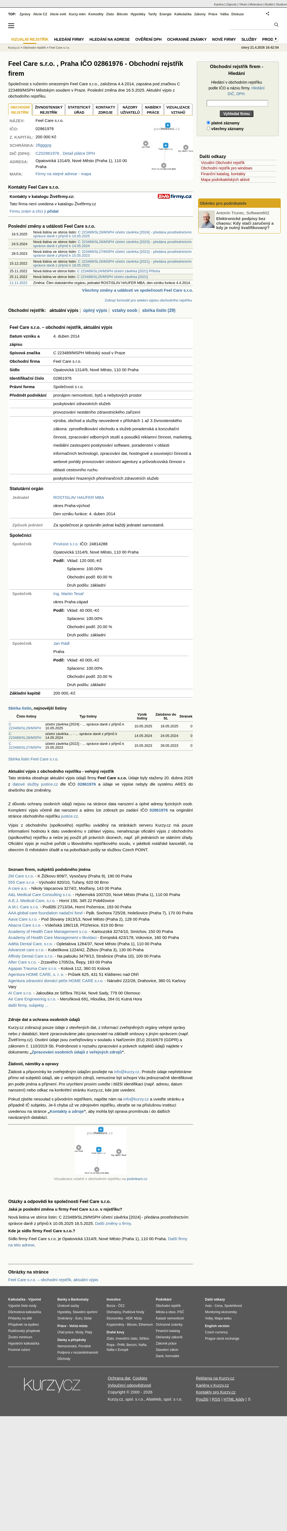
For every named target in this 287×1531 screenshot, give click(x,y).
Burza (111, 1306)
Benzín (132, 1345)
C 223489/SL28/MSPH (25, 736)
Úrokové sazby (68, 1306)
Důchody (63, 1359)
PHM (121, 1345)
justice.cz (69, 816)
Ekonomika (115, 1318)
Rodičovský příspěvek (24, 1331)
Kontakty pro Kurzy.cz (216, 1392)
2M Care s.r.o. (21, 876)
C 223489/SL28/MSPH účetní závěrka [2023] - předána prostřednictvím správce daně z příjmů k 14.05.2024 (112, 244)
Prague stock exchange (222, 1338)
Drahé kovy (115, 1332)
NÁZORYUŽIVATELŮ (130, 110)
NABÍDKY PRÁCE (153, 110)
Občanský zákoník (169, 1337)
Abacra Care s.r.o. (24, 925)
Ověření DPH (148, 39)
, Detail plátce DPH (65, 153)
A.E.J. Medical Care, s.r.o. (31, 900)
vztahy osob (124, 310)
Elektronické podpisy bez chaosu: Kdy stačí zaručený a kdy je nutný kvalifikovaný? (245, 223)
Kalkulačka (183, 14)
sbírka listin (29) (158, 310)
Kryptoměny (115, 1325)
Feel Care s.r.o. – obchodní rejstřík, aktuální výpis (53, 1279)
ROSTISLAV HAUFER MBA (78, 497)
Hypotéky (138, 14)
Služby (249, 39)
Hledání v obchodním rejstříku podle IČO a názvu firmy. (237, 88)
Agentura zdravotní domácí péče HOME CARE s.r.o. (56, 980)
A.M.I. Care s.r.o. (23, 906)
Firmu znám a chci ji (34, 211)
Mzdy (79, 1332)
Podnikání (163, 1299)
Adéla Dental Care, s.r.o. (30, 943)
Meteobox (256, 4)
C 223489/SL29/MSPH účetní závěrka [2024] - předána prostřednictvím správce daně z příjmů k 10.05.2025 (112, 234)
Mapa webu (223, 1318)
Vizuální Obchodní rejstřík (223, 162)
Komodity (95, 14)
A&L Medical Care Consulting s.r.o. (40, 894)
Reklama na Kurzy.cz (215, 1378)
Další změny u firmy (113, 1223)
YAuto (243, 4)
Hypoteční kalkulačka (23, 1343)
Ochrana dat (119, 1378)
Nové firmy (224, 39)
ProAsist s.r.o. (66, 543)
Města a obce (165, 1312)
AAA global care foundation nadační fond (45, 913)
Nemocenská (67, 1346)
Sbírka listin (19, 708)
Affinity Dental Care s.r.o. (31, 956)
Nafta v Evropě (117, 1350)
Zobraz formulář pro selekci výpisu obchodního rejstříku (148, 300)
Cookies (140, 1378)
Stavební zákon (167, 1350)
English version (217, 1326)
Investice (114, 1299)
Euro (78, 1318)
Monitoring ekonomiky (221, 1312)
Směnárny (64, 1318)
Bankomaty (80, 1299)
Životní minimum (20, 1337)
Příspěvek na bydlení (23, 1325)
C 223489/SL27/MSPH (25, 746)
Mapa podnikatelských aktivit (225, 179)
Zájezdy (231, 4)
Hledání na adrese (109, 39)
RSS (216, 1399)
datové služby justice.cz (35, 784)
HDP (129, 1318)
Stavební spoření (85, 1312)
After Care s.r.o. (22, 962)
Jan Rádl (61, 643)
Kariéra (219, 4)
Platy (88, 1332)
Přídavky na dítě (20, 1318)
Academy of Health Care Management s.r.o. (48, 931)
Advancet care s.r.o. (26, 949)
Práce (213, 14)
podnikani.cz (137, 1179)
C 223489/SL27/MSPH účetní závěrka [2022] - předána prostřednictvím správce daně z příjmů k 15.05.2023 (112, 253)
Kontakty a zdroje (67, 1111)
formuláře (172, 1356)
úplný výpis (95, 310)
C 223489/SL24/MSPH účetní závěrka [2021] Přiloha (118, 271)
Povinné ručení (19, 1350)
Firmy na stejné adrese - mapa (63, 173)
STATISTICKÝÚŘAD (79, 110)
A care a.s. (18, 888)
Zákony (200, 14)
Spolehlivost (233, 1306)
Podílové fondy (133, 1312)
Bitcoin (122, 14)
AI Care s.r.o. (20, 993)
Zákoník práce (166, 1343)
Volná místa (78, 1326)
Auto (208, 1306)
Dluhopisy (114, 1312)
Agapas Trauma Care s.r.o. (32, 968)
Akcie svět (58, 14)
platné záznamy (223, 123)
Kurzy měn (77, 14)
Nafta (143, 1345)
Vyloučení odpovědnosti (129, 1385)
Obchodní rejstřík (34, 47)
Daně (160, 1356)
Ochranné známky (187, 39)
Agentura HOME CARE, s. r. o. (36, 974)
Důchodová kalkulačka (24, 1312)
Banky (62, 1299)
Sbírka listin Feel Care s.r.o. (33, 759)
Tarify (152, 14)
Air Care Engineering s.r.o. (32, 999)
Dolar (88, 1318)
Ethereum (146, 1325)
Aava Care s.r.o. (23, 919)
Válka (224, 14)
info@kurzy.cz (126, 1071)
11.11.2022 (18, 283)
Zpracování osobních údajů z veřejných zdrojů (77, 1052)
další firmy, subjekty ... (28, 1005)
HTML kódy (234, 1399)
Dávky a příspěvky (71, 1340)
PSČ (180, 1312)
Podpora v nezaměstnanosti (77, 1352)
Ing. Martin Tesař (68, 593)
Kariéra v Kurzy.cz (212, 1385)
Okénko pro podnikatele (223, 203)
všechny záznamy (225, 129)
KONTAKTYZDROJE (105, 110)
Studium (281, 4)
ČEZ (121, 1306)
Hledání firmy (69, 39)
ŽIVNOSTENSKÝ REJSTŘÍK (49, 110)
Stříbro (144, 1338)
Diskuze (238, 14)
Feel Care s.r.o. (59, 47)
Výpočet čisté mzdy (22, 1306)
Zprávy (25, 14)
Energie (166, 14)
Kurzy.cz (13, 47)
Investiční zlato (126, 1338)
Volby (209, 1318)
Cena (218, 1306)
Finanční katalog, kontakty (223, 174)
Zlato (110, 14)
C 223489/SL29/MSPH (25, 726)
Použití (202, 1399)
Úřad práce (65, 1332)
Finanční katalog (168, 1331)
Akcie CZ (40, 14)
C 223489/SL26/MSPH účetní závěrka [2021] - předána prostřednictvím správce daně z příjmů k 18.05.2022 (112, 263)
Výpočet (34, 1299)
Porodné (84, 1346)
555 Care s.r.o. (21, 882)
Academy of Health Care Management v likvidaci (52, 937)
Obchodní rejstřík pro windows (226, 168)
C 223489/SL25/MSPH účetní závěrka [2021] (112, 277)
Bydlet (269, 4)
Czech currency (216, 1332)
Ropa (111, 1345)
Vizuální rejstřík (30, 39)
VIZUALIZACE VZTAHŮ (178, 110)
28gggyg (43, 145)
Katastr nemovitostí (170, 1318)
